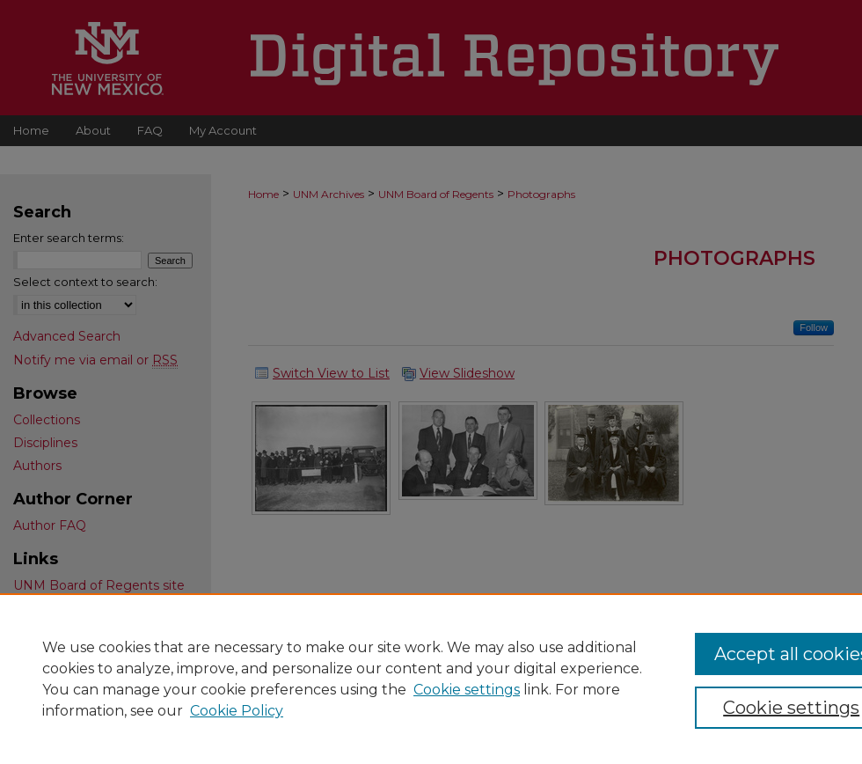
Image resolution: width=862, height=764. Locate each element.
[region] (431, 678)
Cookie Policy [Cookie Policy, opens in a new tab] (236, 710)
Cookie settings (466, 689)
